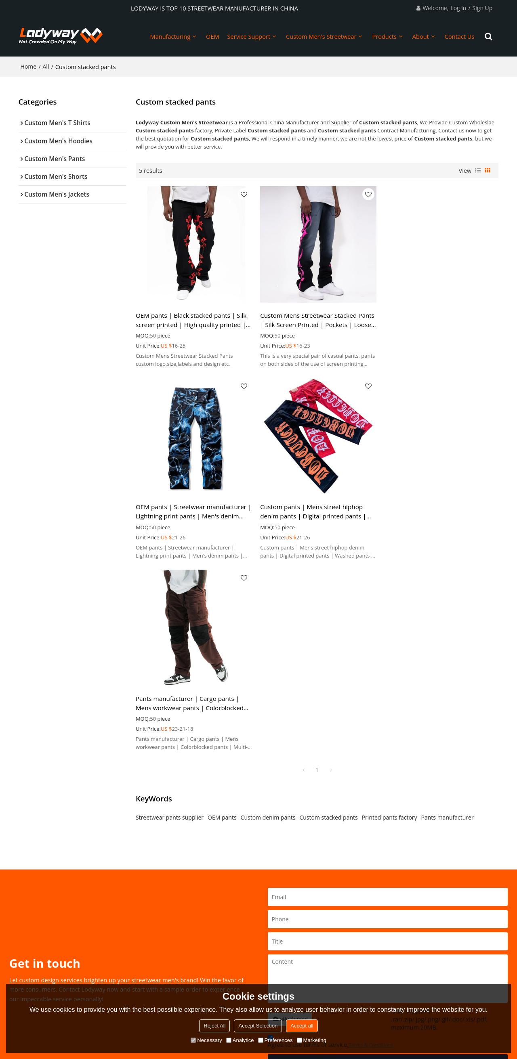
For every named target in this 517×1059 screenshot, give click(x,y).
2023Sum (300, 949)
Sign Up (483, 8)
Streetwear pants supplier (170, 624)
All (46, 66)
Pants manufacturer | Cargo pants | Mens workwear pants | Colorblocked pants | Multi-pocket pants (313, 510)
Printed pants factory (389, 624)
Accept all (301, 1026)
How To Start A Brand (45, 949)
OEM (212, 36)
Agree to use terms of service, (330, 849)
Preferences (275, 1040)
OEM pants (222, 624)
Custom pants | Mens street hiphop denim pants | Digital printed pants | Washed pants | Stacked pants (189, 510)
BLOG (115, 961)
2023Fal (298, 961)
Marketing (311, 1040)
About (420, 36)
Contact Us (460, 36)
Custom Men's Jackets (225, 972)
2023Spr (298, 938)
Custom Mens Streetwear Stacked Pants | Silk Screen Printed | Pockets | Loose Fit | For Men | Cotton (316, 319)
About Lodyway (127, 938)
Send (387, 870)
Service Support (249, 36)
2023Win (299, 972)
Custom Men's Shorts (224, 961)
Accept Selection (257, 1026)
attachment (290, 825)
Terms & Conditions (371, 852)
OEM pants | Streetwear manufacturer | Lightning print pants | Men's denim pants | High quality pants (438, 319)
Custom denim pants (268, 624)
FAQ (113, 972)
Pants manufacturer (447, 624)
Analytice (240, 1040)
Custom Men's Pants (223, 949)
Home (29, 66)
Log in (458, 8)
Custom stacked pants (328, 624)
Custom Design (37, 972)
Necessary (206, 1040)
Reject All (214, 1026)
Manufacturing (170, 36)
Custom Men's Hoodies (227, 938)
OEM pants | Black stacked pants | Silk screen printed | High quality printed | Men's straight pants (191, 319)
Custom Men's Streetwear (321, 36)
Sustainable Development (50, 961)
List (478, 170)
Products (384, 36)
